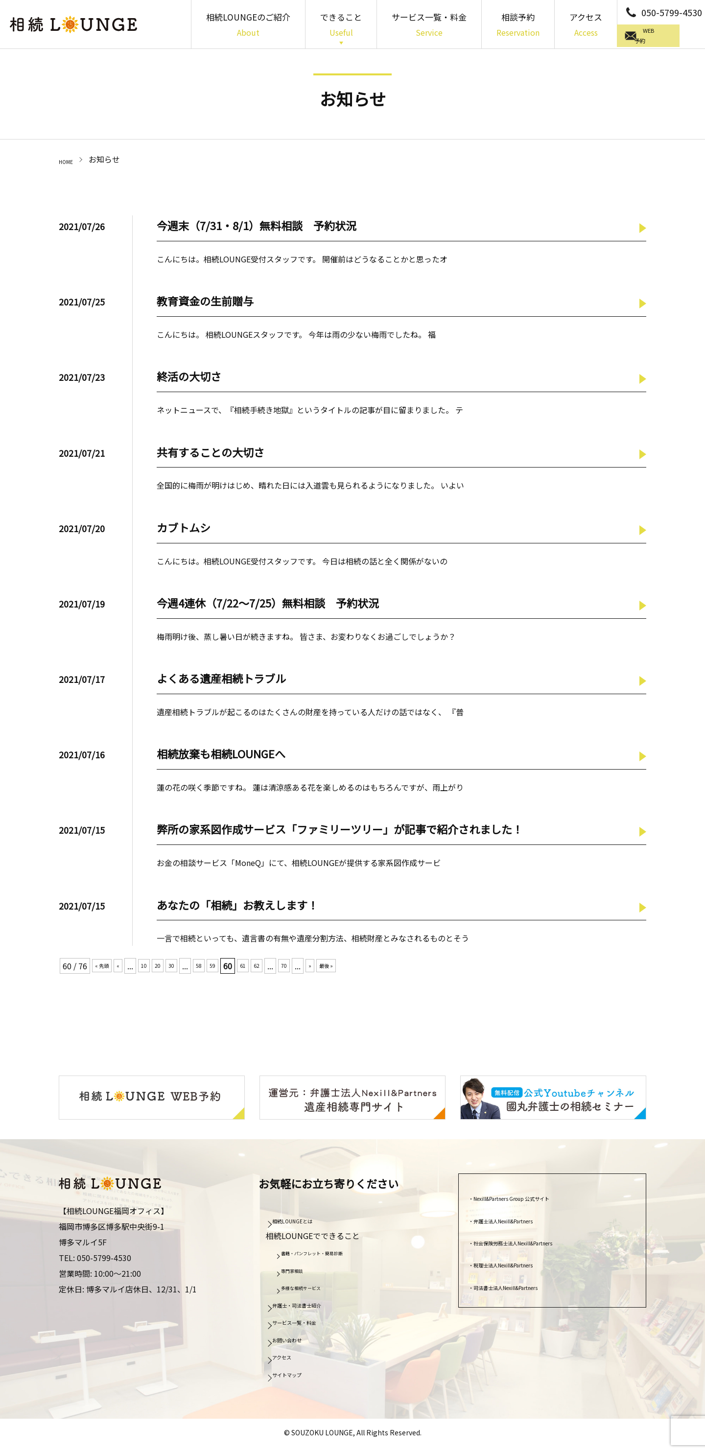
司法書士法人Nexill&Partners (528, 1290)
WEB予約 (663, 36)
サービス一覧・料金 (429, 25)
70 (314, 968)
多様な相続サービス (315, 1291)
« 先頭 (106, 968)
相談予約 (518, 25)
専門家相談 (301, 1274)
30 (187, 968)
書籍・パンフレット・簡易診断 (332, 1257)
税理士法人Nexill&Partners (524, 1268)
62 (284, 968)
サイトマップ (299, 1377)
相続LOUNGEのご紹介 (248, 25)
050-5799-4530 (671, 12)
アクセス (585, 25)
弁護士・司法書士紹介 (315, 1308)
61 (267, 968)
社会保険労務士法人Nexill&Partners (540, 1246)
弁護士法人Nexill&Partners (524, 1224)
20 (170, 968)
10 (154, 968)
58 (217, 968)
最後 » (363, 968)
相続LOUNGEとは (307, 1224)
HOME (70, 159)
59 (234, 968)
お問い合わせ (299, 1343)
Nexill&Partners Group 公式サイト (537, 1201)
